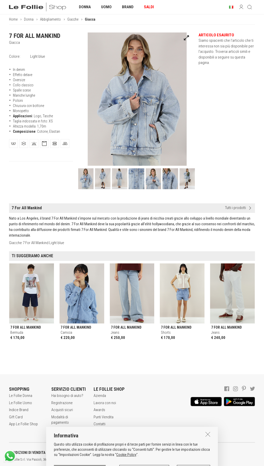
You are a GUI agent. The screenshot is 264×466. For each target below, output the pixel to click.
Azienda (100, 395)
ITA (177, 459)
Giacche (72, 19)
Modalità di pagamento (60, 420)
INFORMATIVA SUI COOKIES (135, 453)
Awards (99, 409)
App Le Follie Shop (23, 424)
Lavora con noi (105, 403)
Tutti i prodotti (235, 207)
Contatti (99, 424)
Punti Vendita (103, 417)
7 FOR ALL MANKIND (34, 35)
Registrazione (62, 403)
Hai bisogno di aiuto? (67, 395)
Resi (54, 429)
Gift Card (16, 417)
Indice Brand (18, 409)
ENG (183, 459)
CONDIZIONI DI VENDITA (27, 453)
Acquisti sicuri (62, 409)
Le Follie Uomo (20, 403)
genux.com (165, 459)
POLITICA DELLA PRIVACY (80, 453)
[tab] (13, 143)
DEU (189, 459)
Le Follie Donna (20, 395)
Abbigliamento (50, 19)
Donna (29, 19)
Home (13, 19)
